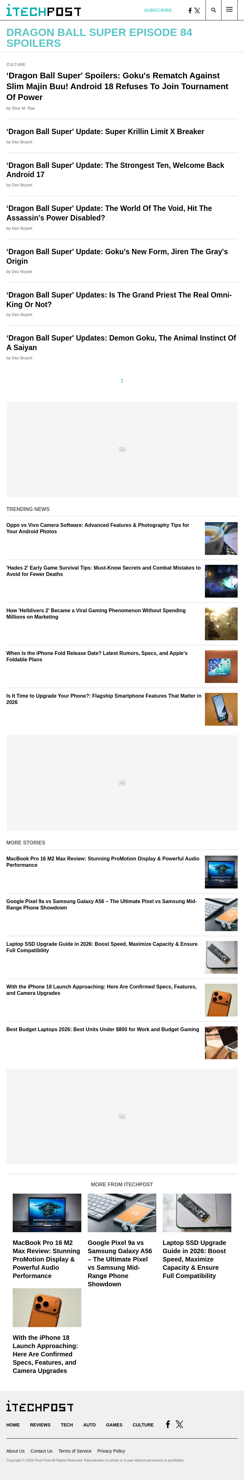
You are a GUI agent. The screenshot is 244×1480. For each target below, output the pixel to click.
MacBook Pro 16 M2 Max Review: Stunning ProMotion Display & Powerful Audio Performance (46, 1259)
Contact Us (41, 1451)
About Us (15, 1451)
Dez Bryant (22, 142)
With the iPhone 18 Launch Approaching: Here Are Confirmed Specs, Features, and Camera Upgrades (45, 1354)
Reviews (40, 1424)
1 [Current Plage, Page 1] (122, 381)
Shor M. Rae (23, 108)
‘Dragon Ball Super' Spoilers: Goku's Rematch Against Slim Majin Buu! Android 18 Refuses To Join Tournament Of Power (117, 86)
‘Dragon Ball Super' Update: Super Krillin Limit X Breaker (105, 131)
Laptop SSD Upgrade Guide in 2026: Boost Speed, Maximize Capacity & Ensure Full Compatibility (194, 1259)
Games (114, 1424)
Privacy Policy (111, 1451)
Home (13, 1424)
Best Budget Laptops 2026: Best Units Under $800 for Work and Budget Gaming (102, 1029)
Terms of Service (75, 1451)
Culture (15, 64)
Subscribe (158, 10)
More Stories (25, 842)
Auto (89, 1424)
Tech (67, 1424)
